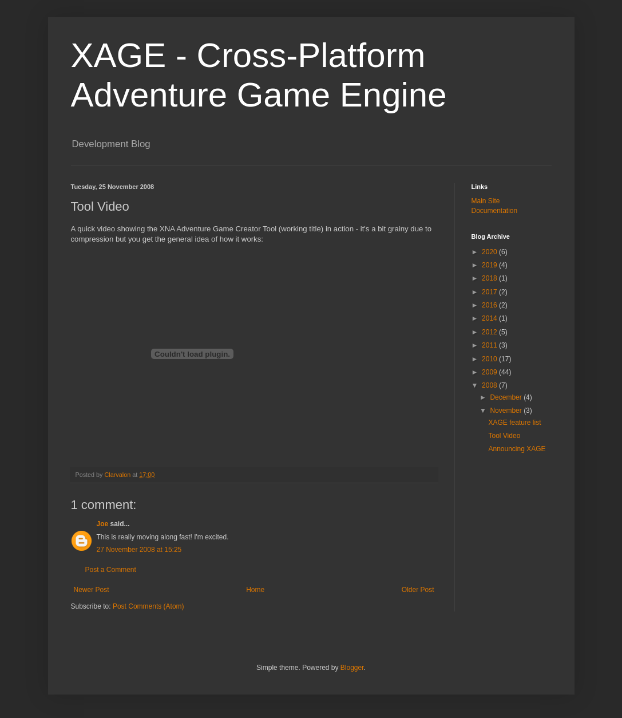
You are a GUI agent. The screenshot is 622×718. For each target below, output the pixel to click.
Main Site (486, 201)
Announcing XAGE (516, 449)
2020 (490, 252)
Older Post (418, 590)
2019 (490, 265)
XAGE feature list (514, 423)
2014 (490, 318)
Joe (103, 524)
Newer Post (91, 590)
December (507, 397)
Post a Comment (110, 570)
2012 (490, 332)
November (507, 411)
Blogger (352, 668)
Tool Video (504, 436)
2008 (490, 385)
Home (255, 590)
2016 (490, 305)
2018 (490, 278)
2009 (490, 372)
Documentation (495, 211)
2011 (490, 345)
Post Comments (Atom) (148, 606)
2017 (490, 292)
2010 (490, 359)
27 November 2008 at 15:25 (139, 550)
